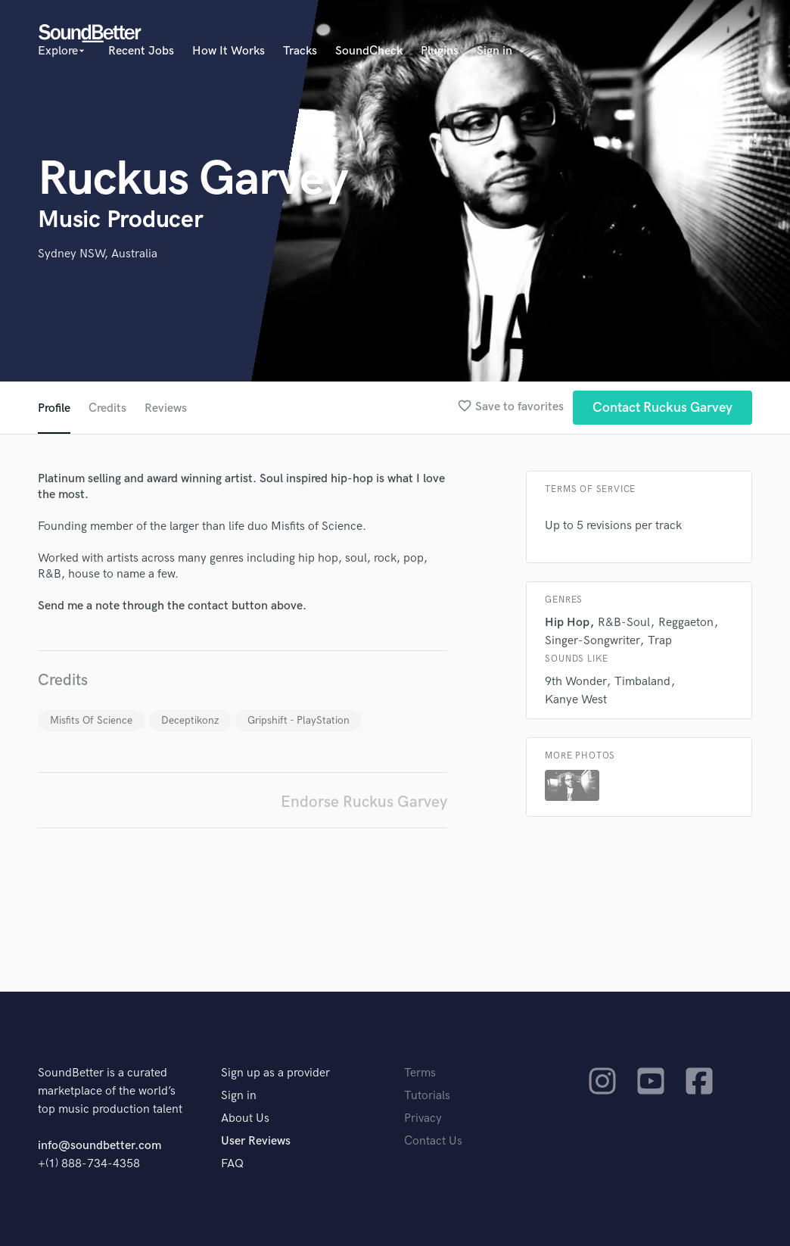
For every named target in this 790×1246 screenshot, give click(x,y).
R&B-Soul (624, 622)
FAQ (232, 1164)
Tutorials (427, 1096)
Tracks (300, 51)
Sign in (494, 51)
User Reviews (256, 1141)
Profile (54, 408)
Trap (660, 641)
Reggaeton (686, 622)
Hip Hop (567, 622)
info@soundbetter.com (99, 1146)
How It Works (228, 51)
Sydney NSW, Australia (97, 254)
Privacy (423, 1118)
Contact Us (433, 1141)
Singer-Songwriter (592, 641)
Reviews (166, 408)
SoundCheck (369, 51)
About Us (245, 1118)
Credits (107, 408)
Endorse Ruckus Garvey (364, 802)
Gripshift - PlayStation (298, 720)
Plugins (440, 51)
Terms (420, 1073)
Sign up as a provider (275, 1073)
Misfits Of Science (91, 720)
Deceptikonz (190, 720)
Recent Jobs (141, 51)
